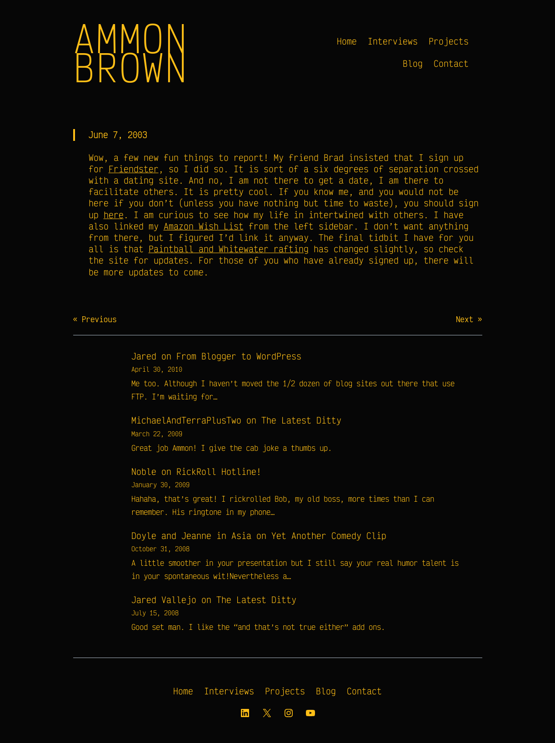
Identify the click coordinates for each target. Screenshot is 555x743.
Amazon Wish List (204, 226)
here (114, 214)
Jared (143, 356)
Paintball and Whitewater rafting (229, 248)
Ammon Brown (130, 52)
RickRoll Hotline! (218, 471)
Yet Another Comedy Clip (328, 535)
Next (464, 319)
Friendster (134, 169)
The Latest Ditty (301, 420)
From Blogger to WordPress (238, 356)
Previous (99, 319)
